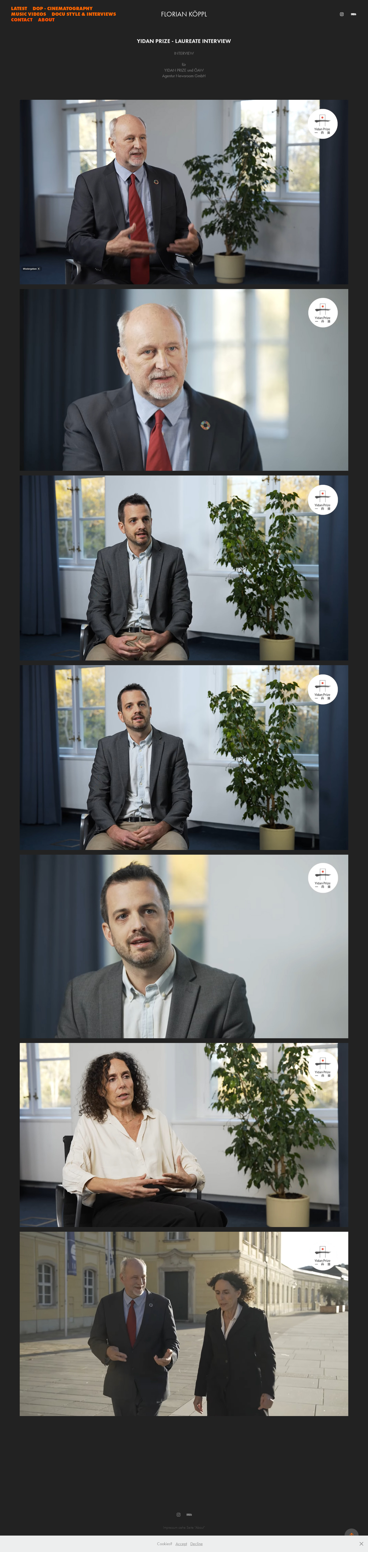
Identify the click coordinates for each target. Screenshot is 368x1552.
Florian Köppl (184, 14)
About (46, 20)
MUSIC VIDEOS (28, 14)
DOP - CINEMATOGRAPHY (63, 8)
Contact (21, 20)
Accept (181, 1543)
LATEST (19, 8)
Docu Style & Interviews (84, 14)
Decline (196, 1543)
